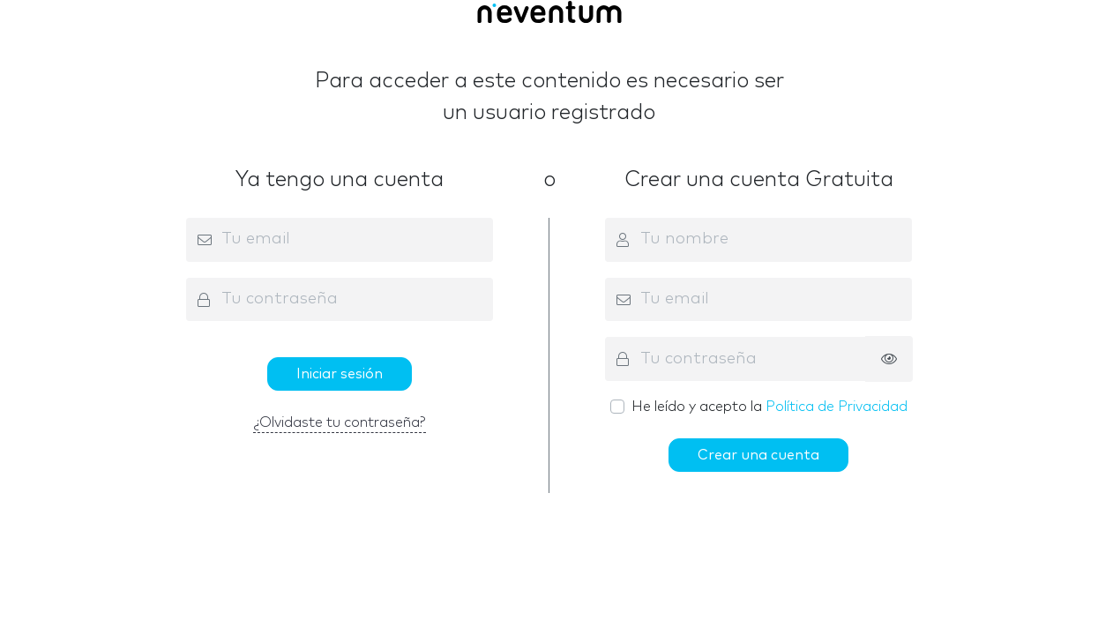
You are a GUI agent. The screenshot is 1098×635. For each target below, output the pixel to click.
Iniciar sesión (339, 374)
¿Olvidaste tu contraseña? (339, 422)
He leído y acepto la (769, 407)
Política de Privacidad (837, 407)
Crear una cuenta (758, 455)
